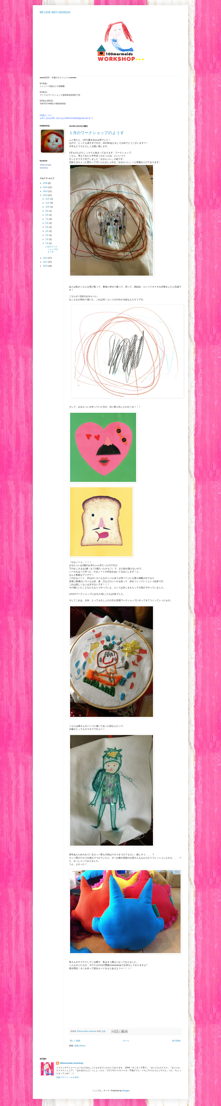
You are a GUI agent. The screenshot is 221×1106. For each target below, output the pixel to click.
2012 (45, 258)
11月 (47, 203)
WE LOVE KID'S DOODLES (55, 12)
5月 (47, 227)
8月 (47, 215)
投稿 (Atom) (79, 1045)
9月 (47, 211)
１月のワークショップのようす (96, 133)
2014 (45, 191)
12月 (47, 199)
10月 (47, 207)
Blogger (125, 1090)
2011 (45, 262)
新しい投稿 (75, 1040)
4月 (47, 231)
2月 (47, 239)
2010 (45, 266)
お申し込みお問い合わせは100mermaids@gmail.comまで (66, 118)
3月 (47, 235)
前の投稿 (176, 1040)
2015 (45, 187)
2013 (45, 195)
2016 (45, 183)
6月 (47, 223)
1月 (47, 243)
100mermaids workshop (71, 1063)
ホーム (126, 1040)
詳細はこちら (46, 115)
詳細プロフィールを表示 (67, 1077)
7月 (47, 219)
